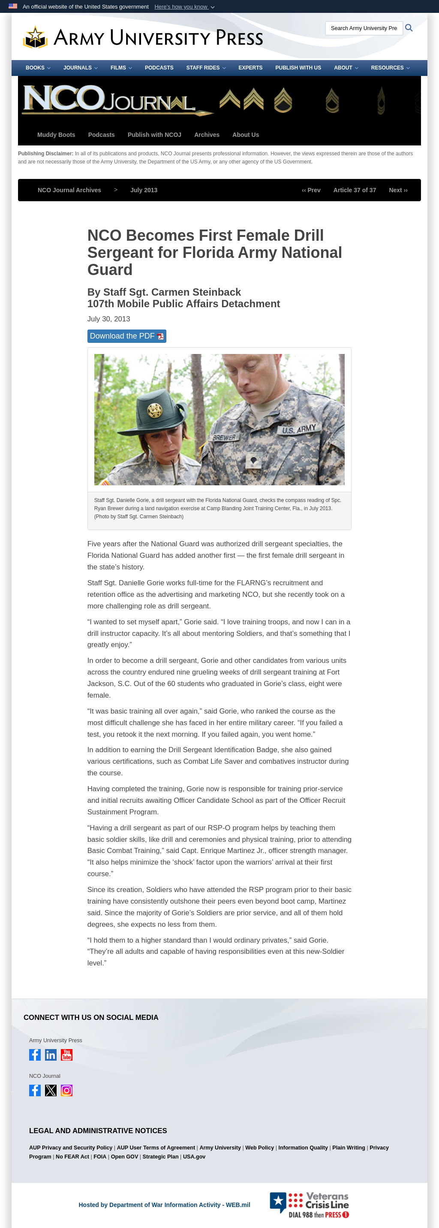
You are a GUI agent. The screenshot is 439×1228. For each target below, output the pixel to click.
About (346, 68)
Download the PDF (127, 336)
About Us (245, 134)
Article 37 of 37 (355, 190)
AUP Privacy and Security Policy (70, 1148)
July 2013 (143, 190)
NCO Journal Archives (69, 190)
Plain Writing (348, 1148)
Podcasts (159, 68)
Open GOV (124, 1157)
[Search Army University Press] (364, 28)
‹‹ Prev (311, 190)
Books (38, 68)
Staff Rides (206, 68)
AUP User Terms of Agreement (156, 1148)
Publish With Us (299, 68)
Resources (390, 68)
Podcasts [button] (101, 134)
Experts (251, 68)
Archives (207, 134)
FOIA (99, 1157)
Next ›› (398, 190)
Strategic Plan (161, 1157)
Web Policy (259, 1148)
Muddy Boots (56, 134)
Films (121, 68)
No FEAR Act (72, 1157)
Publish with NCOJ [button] (154, 134)
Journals (80, 68)
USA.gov (194, 1157)
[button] (185, 7)
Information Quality (303, 1148)
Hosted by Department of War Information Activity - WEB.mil (164, 1204)
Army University (220, 1148)
